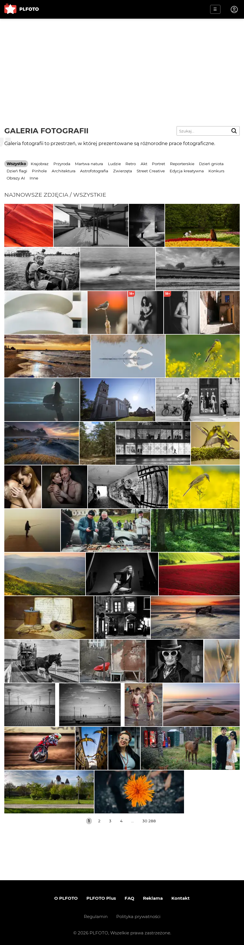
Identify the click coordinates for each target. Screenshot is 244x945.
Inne (34, 178)
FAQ (129, 898)
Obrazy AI (16, 178)
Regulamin (96, 916)
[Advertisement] (122, 62)
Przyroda (61, 163)
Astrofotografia (94, 171)
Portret (158, 163)
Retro (130, 163)
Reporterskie (182, 163)
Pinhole (39, 171)
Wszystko (16, 163)
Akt (144, 163)
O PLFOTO (66, 898)
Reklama (153, 898)
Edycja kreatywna (187, 171)
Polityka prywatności (138, 916)
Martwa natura (89, 163)
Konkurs (216, 171)
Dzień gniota (211, 163)
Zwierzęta (122, 171)
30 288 (149, 821)
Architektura (63, 171)
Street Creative (151, 171)
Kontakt (180, 898)
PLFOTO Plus (101, 898)
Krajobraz (40, 163)
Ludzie (114, 163)
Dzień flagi (17, 171)
